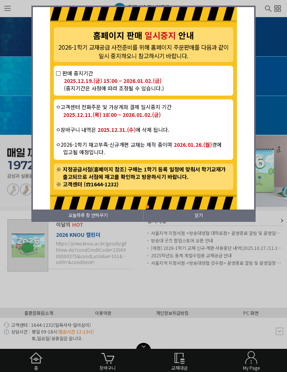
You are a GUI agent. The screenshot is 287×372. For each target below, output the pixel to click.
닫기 (199, 215)
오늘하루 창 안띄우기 (88, 215)
